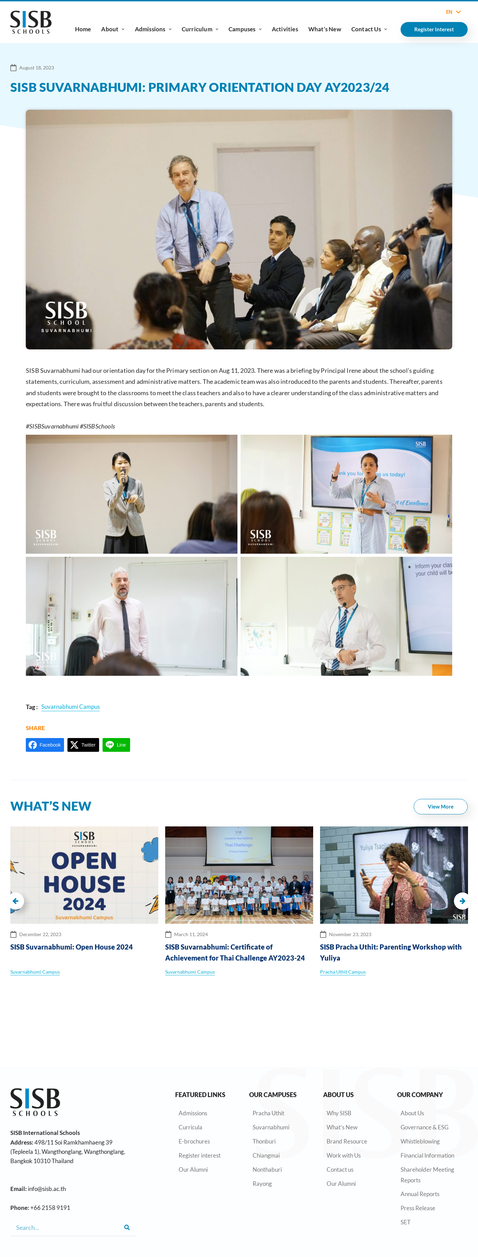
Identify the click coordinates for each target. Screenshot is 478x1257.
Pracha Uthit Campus (343, 972)
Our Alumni (193, 1169)
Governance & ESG (424, 1127)
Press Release (418, 1208)
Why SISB (339, 1113)
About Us (412, 1113)
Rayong (262, 1183)
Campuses (245, 29)
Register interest (200, 1155)
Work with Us (344, 1155)
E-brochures (194, 1141)
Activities (285, 29)
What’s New (324, 29)
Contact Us (369, 29)
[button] (15, 901)
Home (83, 29)
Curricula (190, 1127)
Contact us (340, 1169)
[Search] (127, 1227)
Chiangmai (266, 1155)
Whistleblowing (420, 1141)
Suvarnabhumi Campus (35, 972)
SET (406, 1222)
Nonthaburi (267, 1169)
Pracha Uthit (268, 1113)
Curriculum (200, 29)
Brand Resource (347, 1141)
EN (453, 12)
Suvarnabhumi (271, 1127)
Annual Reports (420, 1194)
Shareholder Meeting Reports (427, 1175)
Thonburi (264, 1141)
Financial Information (427, 1155)
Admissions (153, 29)
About (112, 29)
